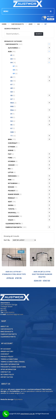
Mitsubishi (29, 183)
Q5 (30, 95)
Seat (29, 201)
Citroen (12, 147)
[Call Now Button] (5, 413)
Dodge (11, 150)
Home (4, 24)
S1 (12, 114)
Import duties (7, 377)
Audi (30, 24)
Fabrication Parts (28, 227)
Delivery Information (10, 364)
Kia (29, 168)
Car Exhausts (17, 24)
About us (5, 326)
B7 (15, 66)
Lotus (12, 172)
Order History (7, 351)
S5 (30, 124)
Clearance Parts (8, 337)
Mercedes (29, 175)
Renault (29, 197)
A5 (30, 77)
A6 (30, 80)
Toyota (29, 208)
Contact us (6, 372)
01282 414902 (9, 312)
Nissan (29, 186)
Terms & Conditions (9, 359)
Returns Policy (7, 374)
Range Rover (29, 194)
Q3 (12, 92)
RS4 (30, 102)
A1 (12, 55)
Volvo (29, 219)
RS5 (13, 106)
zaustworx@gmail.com (15, 314)
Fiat (29, 154)
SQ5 (13, 132)
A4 (38, 24)
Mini (29, 179)
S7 (12, 128)
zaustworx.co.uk (27, 414)
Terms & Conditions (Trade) (13, 362)
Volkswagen (29, 216)
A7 (12, 84)
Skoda (29, 205)
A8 (12, 88)
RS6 (30, 110)
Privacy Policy (7, 357)
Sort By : (7, 240)
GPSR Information (8, 369)
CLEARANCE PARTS (14, 224)
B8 (15, 70)
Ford (29, 157)
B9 (15, 73)
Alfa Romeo (29, 47)
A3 (30, 58)
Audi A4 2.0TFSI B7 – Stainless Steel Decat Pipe (14, 273)
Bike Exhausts (7, 331)
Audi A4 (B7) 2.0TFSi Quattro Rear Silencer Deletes (42, 274)
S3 (30, 117)
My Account (6, 349)
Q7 (12, 99)
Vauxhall (29, 212)
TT (30, 135)
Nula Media (18, 399)
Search (39, 34)
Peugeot (29, 190)
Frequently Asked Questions (13, 367)
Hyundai (29, 161)
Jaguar (29, 165)
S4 (30, 121)
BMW (29, 139)
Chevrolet (14, 143)
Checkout (5, 354)
